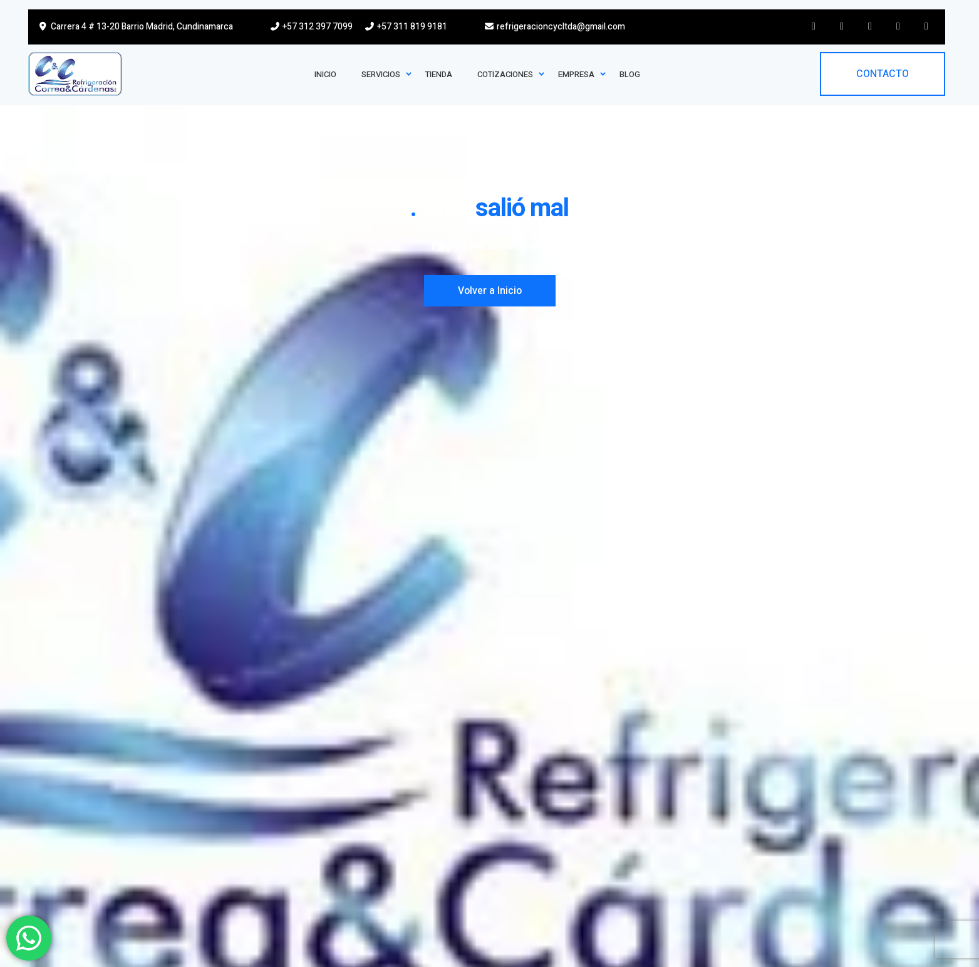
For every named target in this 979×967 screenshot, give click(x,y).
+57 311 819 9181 (405, 26)
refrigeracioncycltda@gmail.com (555, 26)
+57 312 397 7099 (311, 26)
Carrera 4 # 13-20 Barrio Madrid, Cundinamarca (135, 26)
